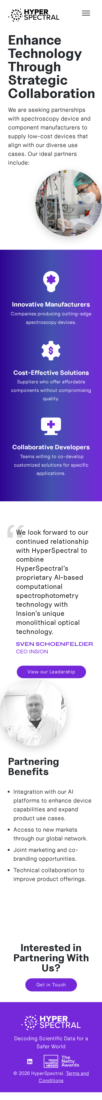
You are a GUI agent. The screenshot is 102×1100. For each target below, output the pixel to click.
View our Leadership (51, 672)
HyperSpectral (34, 15)
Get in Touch (51, 985)
